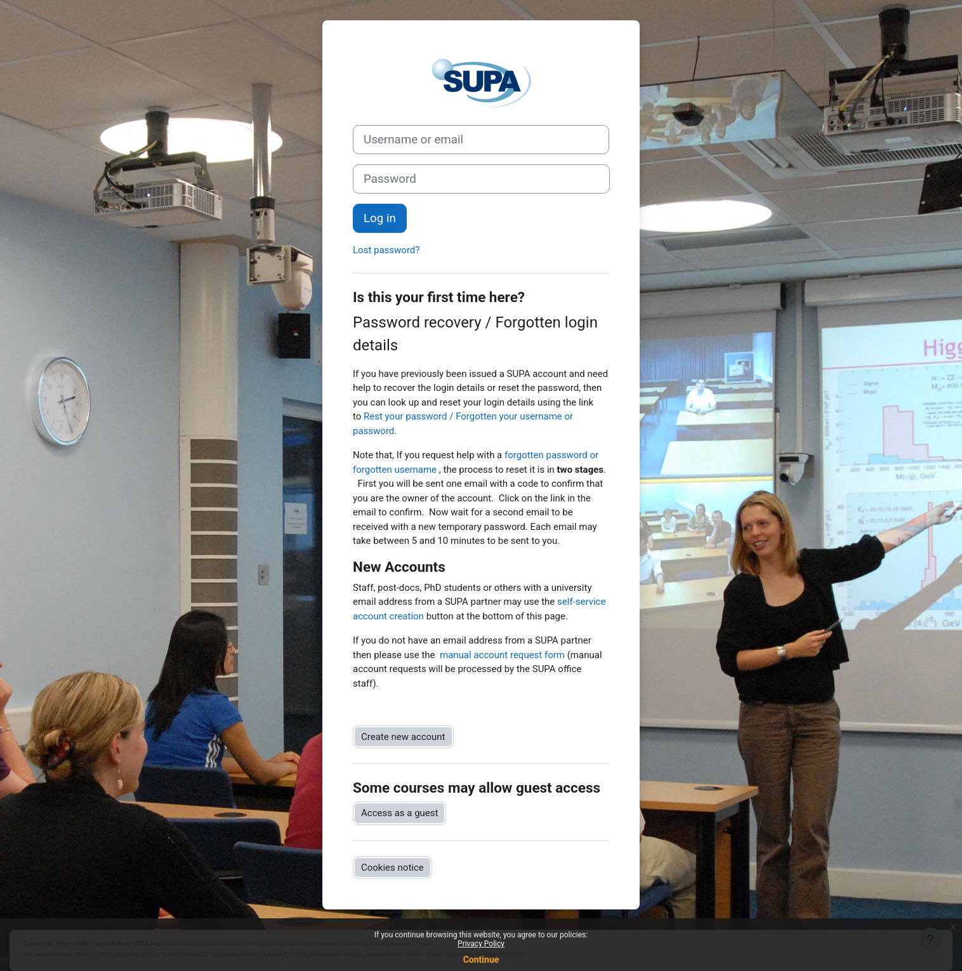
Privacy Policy (481, 943)
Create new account (403, 737)
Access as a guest (399, 813)
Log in (380, 218)
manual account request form (502, 655)
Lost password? (386, 250)
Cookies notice (392, 867)
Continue (481, 959)
